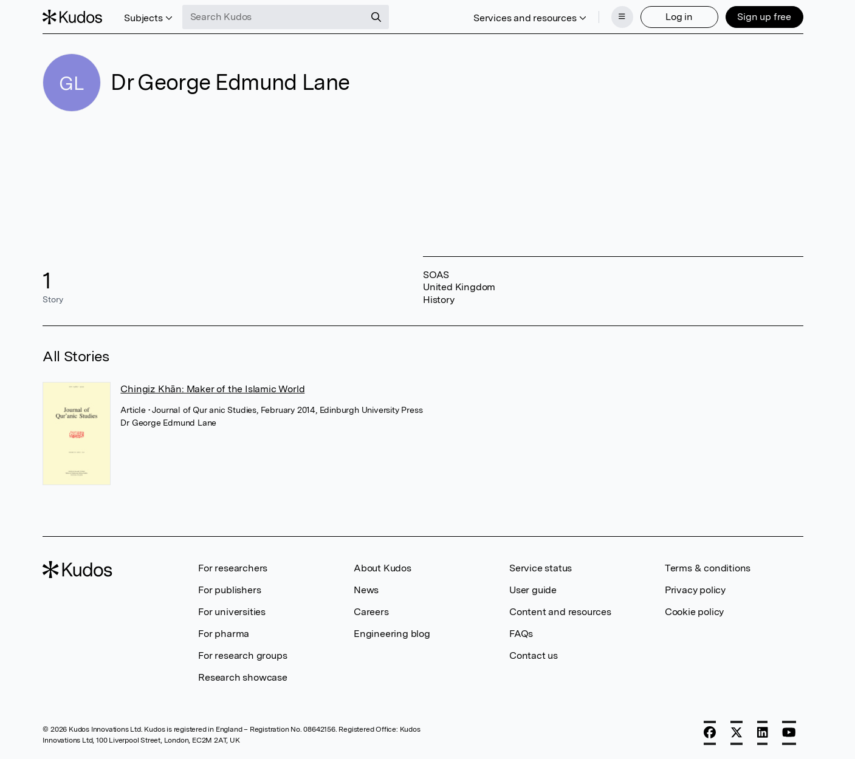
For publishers (229, 590)
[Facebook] (710, 733)
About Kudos (382, 568)
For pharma (223, 633)
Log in (679, 16)
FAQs (521, 633)
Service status (540, 568)
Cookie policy (694, 612)
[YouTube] (789, 733)
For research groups (242, 655)
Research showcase (242, 677)
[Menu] (622, 17)
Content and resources (560, 612)
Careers (371, 612)
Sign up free (764, 16)
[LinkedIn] (762, 733)
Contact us (533, 655)
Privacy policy (695, 590)
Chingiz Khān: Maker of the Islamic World (212, 389)
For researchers (232, 568)
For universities (232, 612)
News (366, 590)
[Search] (376, 17)
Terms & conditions (707, 568)
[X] (736, 733)
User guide (533, 590)
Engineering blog (392, 633)
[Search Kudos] (273, 17)
